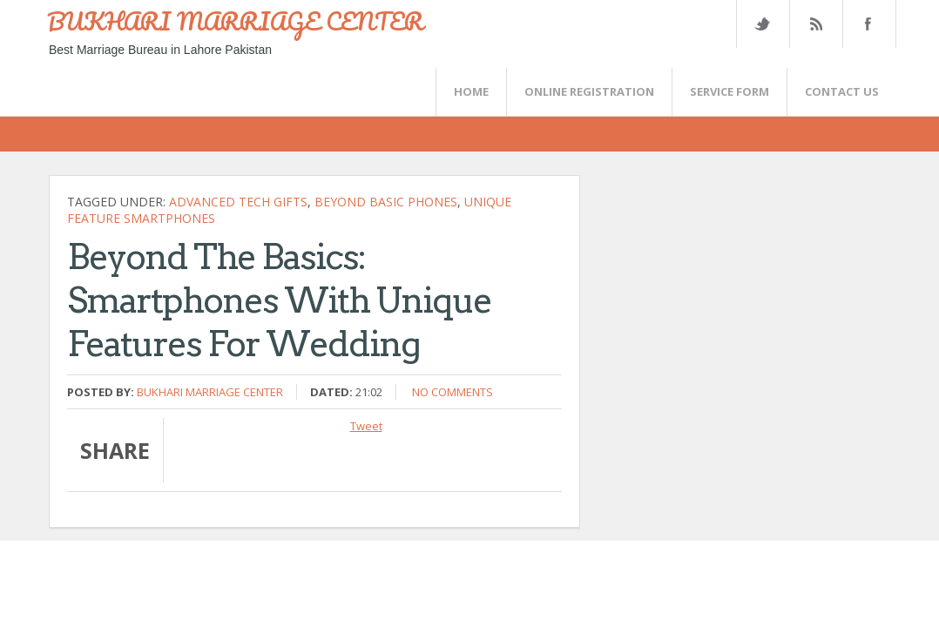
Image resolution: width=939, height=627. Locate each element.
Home (471, 91)
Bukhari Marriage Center (210, 392)
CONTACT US (842, 91)
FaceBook (866, 23)
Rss (815, 23)
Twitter (762, 23)
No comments (452, 392)
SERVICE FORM (729, 91)
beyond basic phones (385, 201)
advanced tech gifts (238, 201)
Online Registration (589, 91)
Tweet (366, 426)
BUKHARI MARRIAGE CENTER (235, 21)
